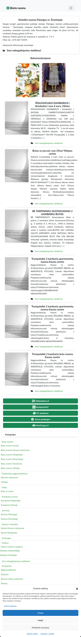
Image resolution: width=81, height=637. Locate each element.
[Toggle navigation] (71, 8)
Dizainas (5, 574)
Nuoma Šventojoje (9, 519)
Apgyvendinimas (8, 569)
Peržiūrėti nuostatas (40, 627)
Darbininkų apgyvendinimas (15, 473)
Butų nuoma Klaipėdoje (12, 454)
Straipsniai (6, 566)
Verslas (4, 583)
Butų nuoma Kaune (10, 445)
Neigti (40, 620)
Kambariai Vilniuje (9, 505)
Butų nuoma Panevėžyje (12, 459)
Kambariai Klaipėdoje (10, 500)
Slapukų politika (32, 634)
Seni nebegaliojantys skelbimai (49, 143)
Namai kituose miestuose (12, 528)
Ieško (4, 487)
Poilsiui (5, 543)
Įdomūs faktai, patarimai (12, 579)
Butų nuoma (7, 441)
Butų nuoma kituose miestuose (15, 450)
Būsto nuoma (16, 8)
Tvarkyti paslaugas (10, 606)
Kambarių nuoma (10, 496)
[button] (77, 588)
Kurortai (6, 510)
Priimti (40, 613)
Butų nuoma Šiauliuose (11, 463)
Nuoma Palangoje (9, 514)
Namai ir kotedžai (10, 524)
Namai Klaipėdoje (9, 532)
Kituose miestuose (9, 477)
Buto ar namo (7, 491)
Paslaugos (6, 538)
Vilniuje (4, 482)
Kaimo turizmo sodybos (12, 546)
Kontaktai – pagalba (47, 634)
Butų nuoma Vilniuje (10, 468)
